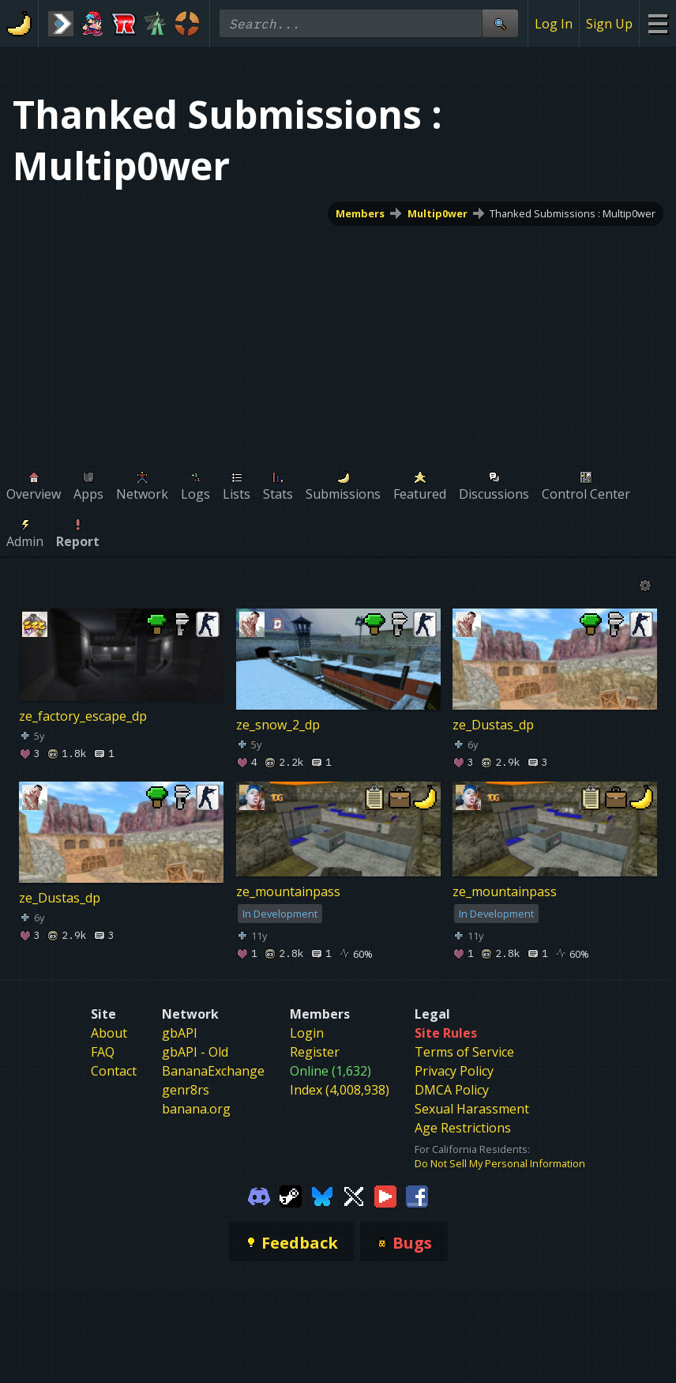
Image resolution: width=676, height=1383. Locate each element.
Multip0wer (437, 213)
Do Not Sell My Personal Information (500, 1163)
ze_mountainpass (288, 891)
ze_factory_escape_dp (83, 716)
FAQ (103, 1052)
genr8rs (185, 1089)
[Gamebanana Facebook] (417, 1195)
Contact (114, 1071)
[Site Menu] (657, 23)
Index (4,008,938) (339, 1089)
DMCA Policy (452, 1089)
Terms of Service (464, 1052)
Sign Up (609, 23)
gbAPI (179, 1033)
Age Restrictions (463, 1127)
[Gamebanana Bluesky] (322, 1195)
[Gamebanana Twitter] (353, 1195)
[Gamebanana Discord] (259, 1195)
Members (360, 213)
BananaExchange (213, 1071)
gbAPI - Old (195, 1052)
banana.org (196, 1108)
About (109, 1033)
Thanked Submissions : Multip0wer (572, 213)
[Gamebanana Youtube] (385, 1195)
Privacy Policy (454, 1071)
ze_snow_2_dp (278, 724)
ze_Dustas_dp (493, 724)
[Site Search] (500, 23)
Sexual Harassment (472, 1108)
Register (315, 1052)
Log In (554, 23)
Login (307, 1033)
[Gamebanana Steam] (290, 1195)
